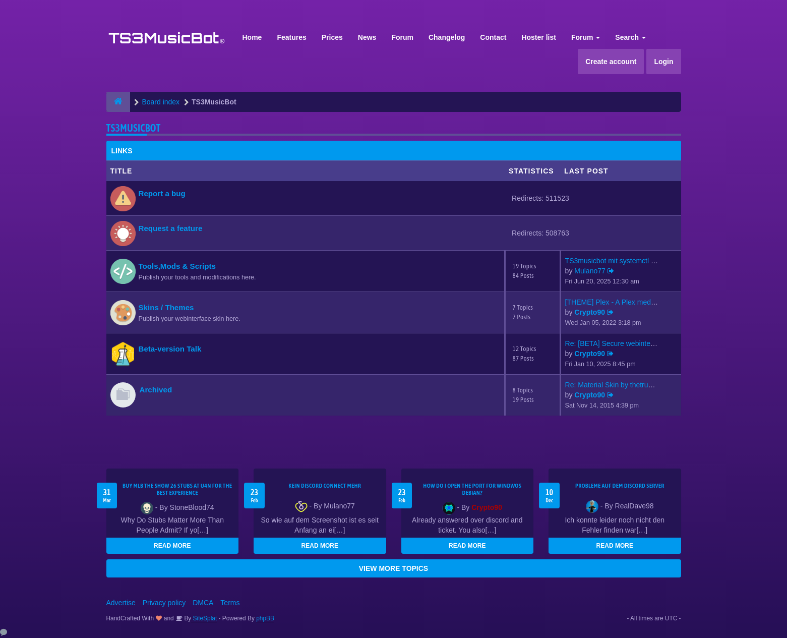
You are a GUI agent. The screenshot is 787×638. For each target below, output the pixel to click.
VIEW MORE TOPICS (393, 568)
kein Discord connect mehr (324, 485)
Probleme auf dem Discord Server (619, 485)
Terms (229, 603)
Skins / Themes (166, 307)
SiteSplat (204, 618)
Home (252, 37)
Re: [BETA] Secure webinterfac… (617, 343)
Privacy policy (164, 603)
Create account (610, 61)
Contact (493, 37)
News (367, 37)
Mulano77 (590, 271)
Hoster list (538, 37)
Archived (156, 389)
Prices (332, 37)
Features (291, 37)
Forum (402, 37)
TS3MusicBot (133, 128)
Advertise (121, 603)
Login (663, 61)
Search (630, 37)
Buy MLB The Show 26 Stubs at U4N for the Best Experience (177, 489)
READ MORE (172, 545)
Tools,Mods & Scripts (177, 266)
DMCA (203, 603)
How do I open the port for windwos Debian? (472, 489)
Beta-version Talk (170, 348)
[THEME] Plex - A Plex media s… (617, 302)
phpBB (265, 618)
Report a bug (162, 193)
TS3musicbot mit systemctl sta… (616, 261)
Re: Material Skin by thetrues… (614, 385)
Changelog (447, 37)
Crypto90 (589, 312)
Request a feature (171, 228)
